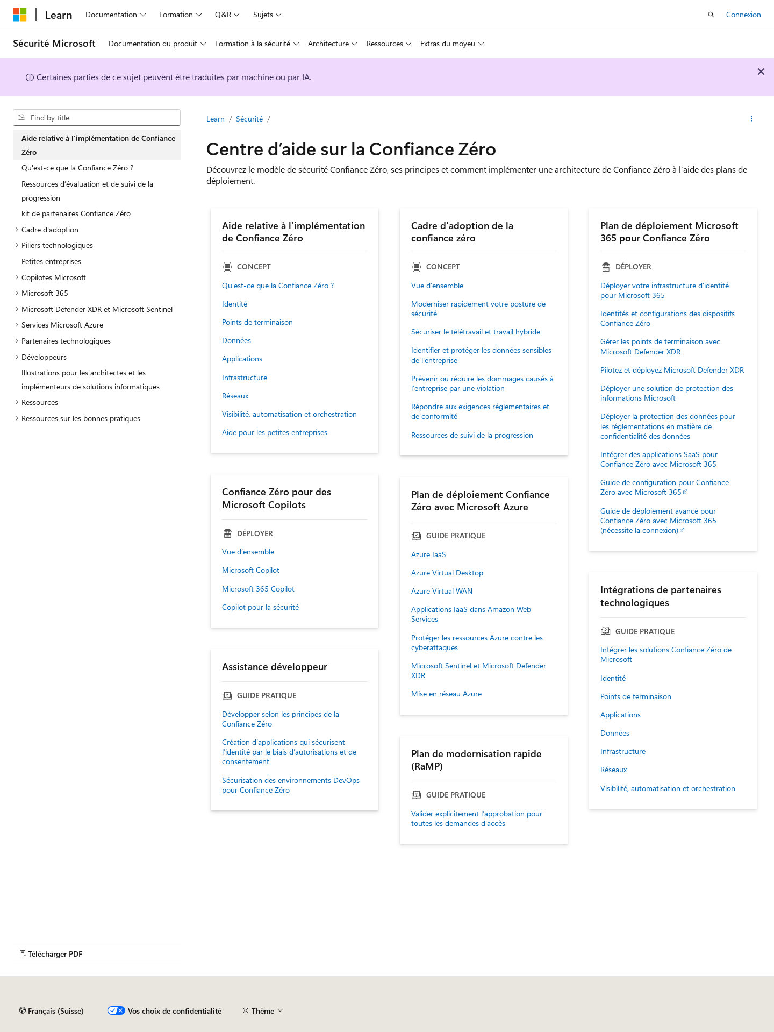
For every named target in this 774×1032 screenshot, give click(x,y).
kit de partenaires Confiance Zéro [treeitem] (76, 213)
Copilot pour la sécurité (260, 607)
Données (236, 340)
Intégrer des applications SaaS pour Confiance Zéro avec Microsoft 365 (659, 459)
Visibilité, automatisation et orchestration (289, 414)
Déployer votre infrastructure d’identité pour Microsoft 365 (664, 290)
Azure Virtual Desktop (447, 573)
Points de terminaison (257, 322)
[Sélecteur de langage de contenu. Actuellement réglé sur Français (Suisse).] (51, 1011)
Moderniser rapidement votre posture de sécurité (478, 308)
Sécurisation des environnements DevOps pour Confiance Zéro (291, 785)
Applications (242, 359)
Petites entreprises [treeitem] (51, 261)
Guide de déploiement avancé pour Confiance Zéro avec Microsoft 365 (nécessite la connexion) (658, 520)
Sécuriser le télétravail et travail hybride (475, 332)
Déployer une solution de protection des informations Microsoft (666, 393)
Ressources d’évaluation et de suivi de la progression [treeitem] (87, 191)
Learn (215, 118)
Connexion (743, 14)
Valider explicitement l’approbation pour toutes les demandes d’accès (476, 818)
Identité (234, 304)
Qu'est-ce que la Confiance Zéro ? (278, 285)
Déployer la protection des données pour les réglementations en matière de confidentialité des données (667, 425)
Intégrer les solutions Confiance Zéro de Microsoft (666, 654)
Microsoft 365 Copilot (258, 589)
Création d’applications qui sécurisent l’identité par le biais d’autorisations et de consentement (289, 751)
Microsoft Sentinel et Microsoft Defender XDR (478, 670)
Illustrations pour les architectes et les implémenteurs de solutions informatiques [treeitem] (91, 379)
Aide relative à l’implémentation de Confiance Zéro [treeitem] (98, 145)
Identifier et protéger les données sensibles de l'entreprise (481, 355)
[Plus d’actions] (751, 118)
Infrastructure (244, 377)
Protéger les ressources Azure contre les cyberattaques (477, 642)
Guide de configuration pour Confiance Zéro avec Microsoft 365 (664, 487)
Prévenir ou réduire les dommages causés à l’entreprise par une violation (482, 383)
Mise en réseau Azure (446, 694)
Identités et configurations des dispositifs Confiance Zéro (667, 318)
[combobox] (97, 117)
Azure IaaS (428, 554)
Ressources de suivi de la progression (472, 435)
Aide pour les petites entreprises (274, 432)
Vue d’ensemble (437, 285)
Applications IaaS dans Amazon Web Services (471, 614)
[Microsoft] (20, 15)
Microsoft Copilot (251, 570)
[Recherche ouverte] (711, 14)
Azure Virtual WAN (441, 591)
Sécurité (249, 118)
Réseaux (235, 396)
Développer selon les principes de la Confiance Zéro (280, 719)
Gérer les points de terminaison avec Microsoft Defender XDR (660, 346)
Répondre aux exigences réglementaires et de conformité (480, 411)
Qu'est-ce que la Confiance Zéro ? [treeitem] (77, 167)
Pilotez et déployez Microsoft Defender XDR (672, 370)
